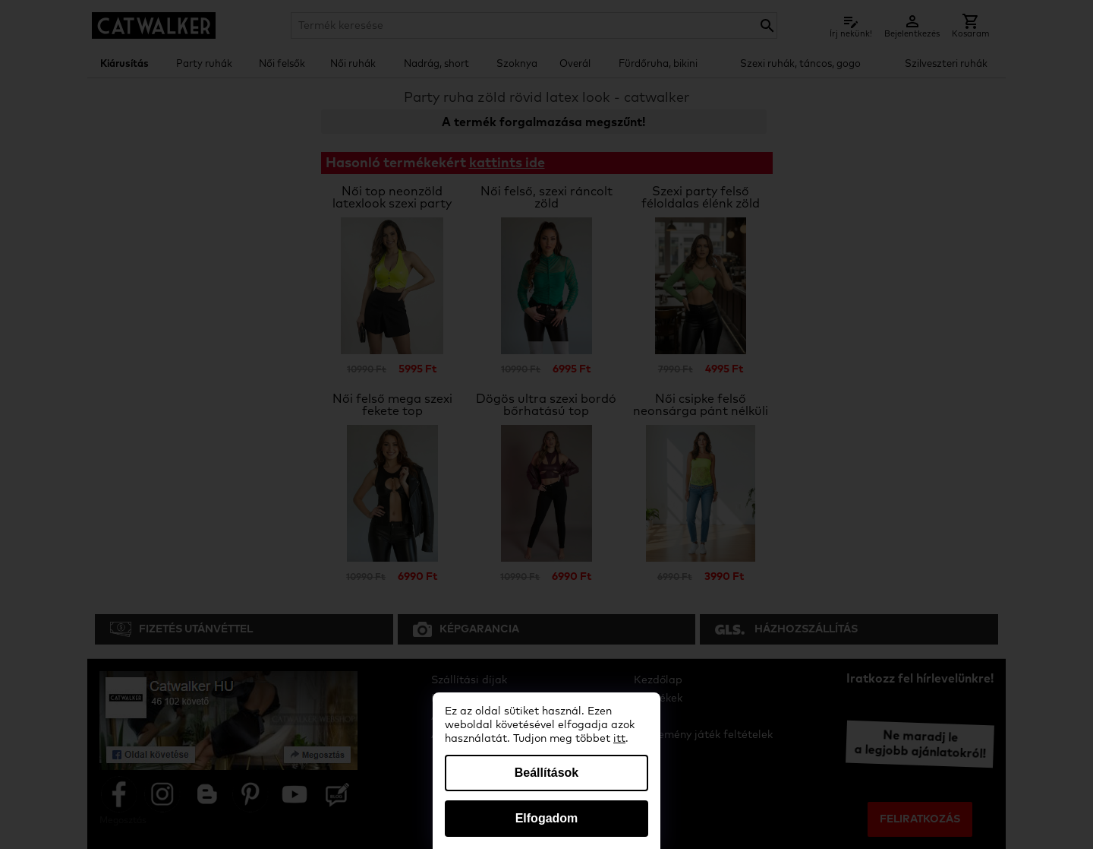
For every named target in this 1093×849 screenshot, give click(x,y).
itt (619, 738)
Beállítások (546, 772)
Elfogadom (546, 818)
